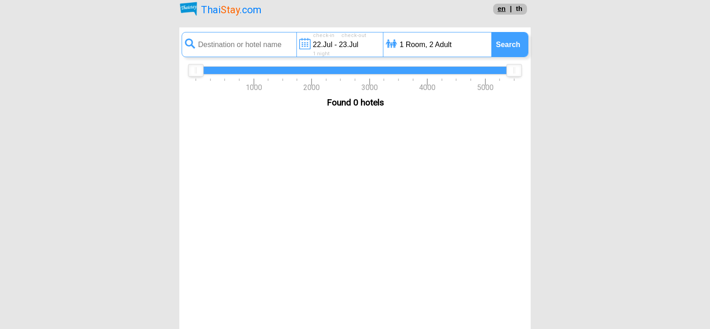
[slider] (196, 70)
